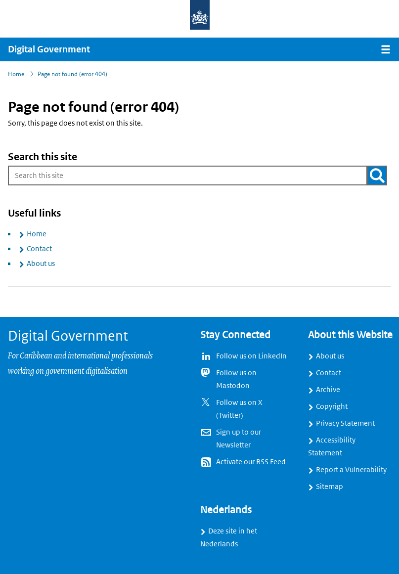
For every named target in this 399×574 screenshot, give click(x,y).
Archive (328, 389)
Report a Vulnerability (351, 469)
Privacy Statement (345, 423)
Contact (39, 248)
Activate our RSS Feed (251, 461)
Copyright (332, 406)
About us (41, 263)
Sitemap (329, 486)
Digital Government (49, 49)
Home (36, 233)
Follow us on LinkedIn (251, 356)
